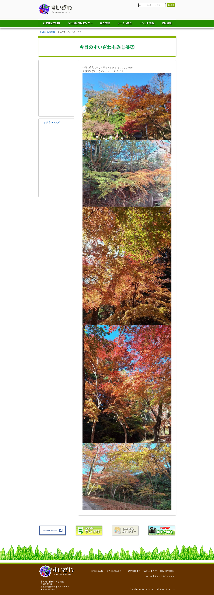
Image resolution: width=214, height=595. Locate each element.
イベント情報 (158, 571)
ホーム (149, 576)
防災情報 (170, 571)
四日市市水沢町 (52, 122)
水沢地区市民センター (116, 571)
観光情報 (132, 571)
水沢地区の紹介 (97, 571)
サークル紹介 (144, 571)
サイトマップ (168, 576)
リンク (157, 576)
